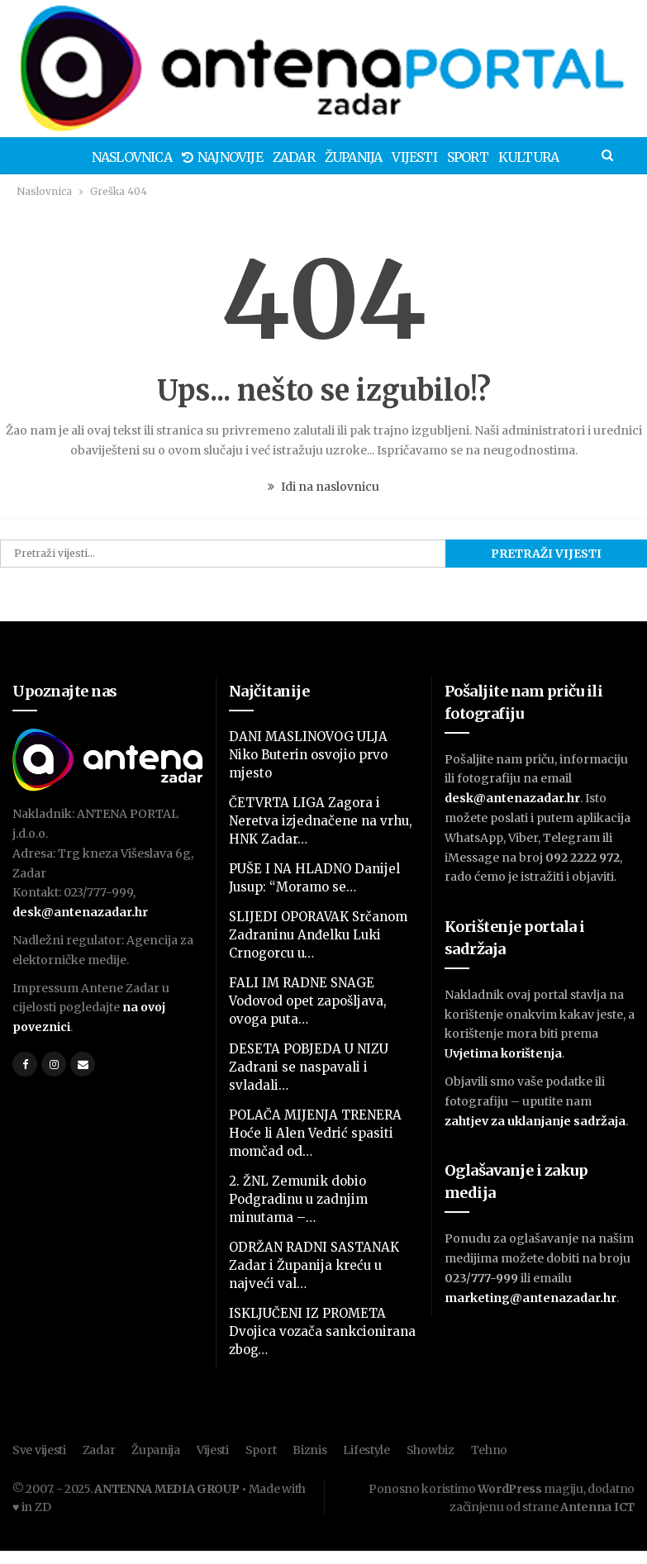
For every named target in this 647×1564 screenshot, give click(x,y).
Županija (328, 157)
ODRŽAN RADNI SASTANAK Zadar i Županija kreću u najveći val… (314, 1265)
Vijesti (391, 157)
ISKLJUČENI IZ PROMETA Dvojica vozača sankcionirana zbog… (322, 1331)
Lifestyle (366, 1450)
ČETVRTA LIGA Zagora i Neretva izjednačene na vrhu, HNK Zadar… (320, 821)
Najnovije (191, 157)
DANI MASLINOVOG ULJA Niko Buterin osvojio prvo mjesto (308, 755)
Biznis (309, 1450)
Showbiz (430, 1450)
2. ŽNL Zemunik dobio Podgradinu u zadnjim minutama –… (298, 1199)
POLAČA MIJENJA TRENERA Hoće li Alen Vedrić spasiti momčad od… (315, 1133)
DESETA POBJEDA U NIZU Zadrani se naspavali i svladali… (308, 1067)
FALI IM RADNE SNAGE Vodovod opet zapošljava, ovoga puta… (308, 1001)
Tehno (489, 1450)
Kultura (510, 157)
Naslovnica (99, 157)
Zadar (266, 157)
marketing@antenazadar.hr (530, 1298)
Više (567, 157)
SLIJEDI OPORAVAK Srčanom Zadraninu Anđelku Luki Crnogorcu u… (318, 935)
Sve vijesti (39, 1450)
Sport (447, 157)
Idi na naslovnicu (323, 486)
